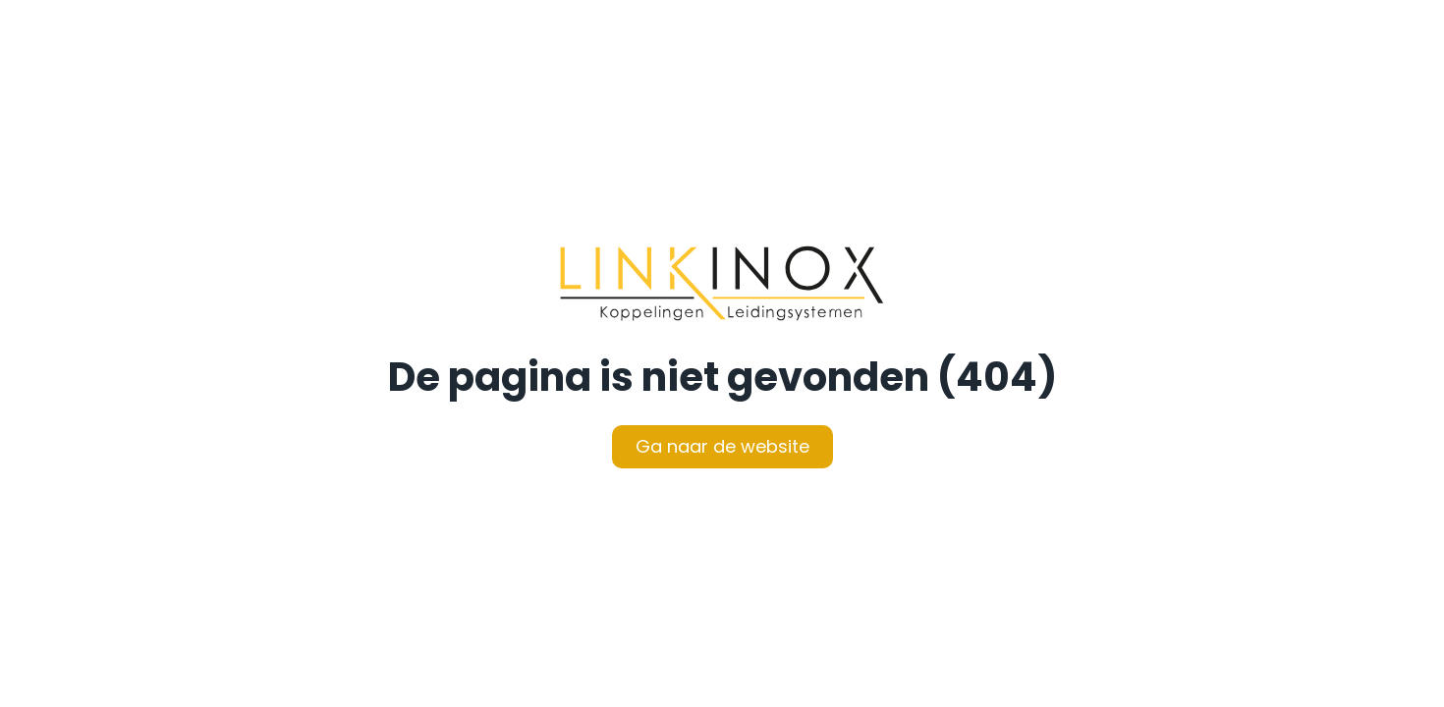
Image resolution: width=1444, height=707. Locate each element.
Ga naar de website (722, 446)
